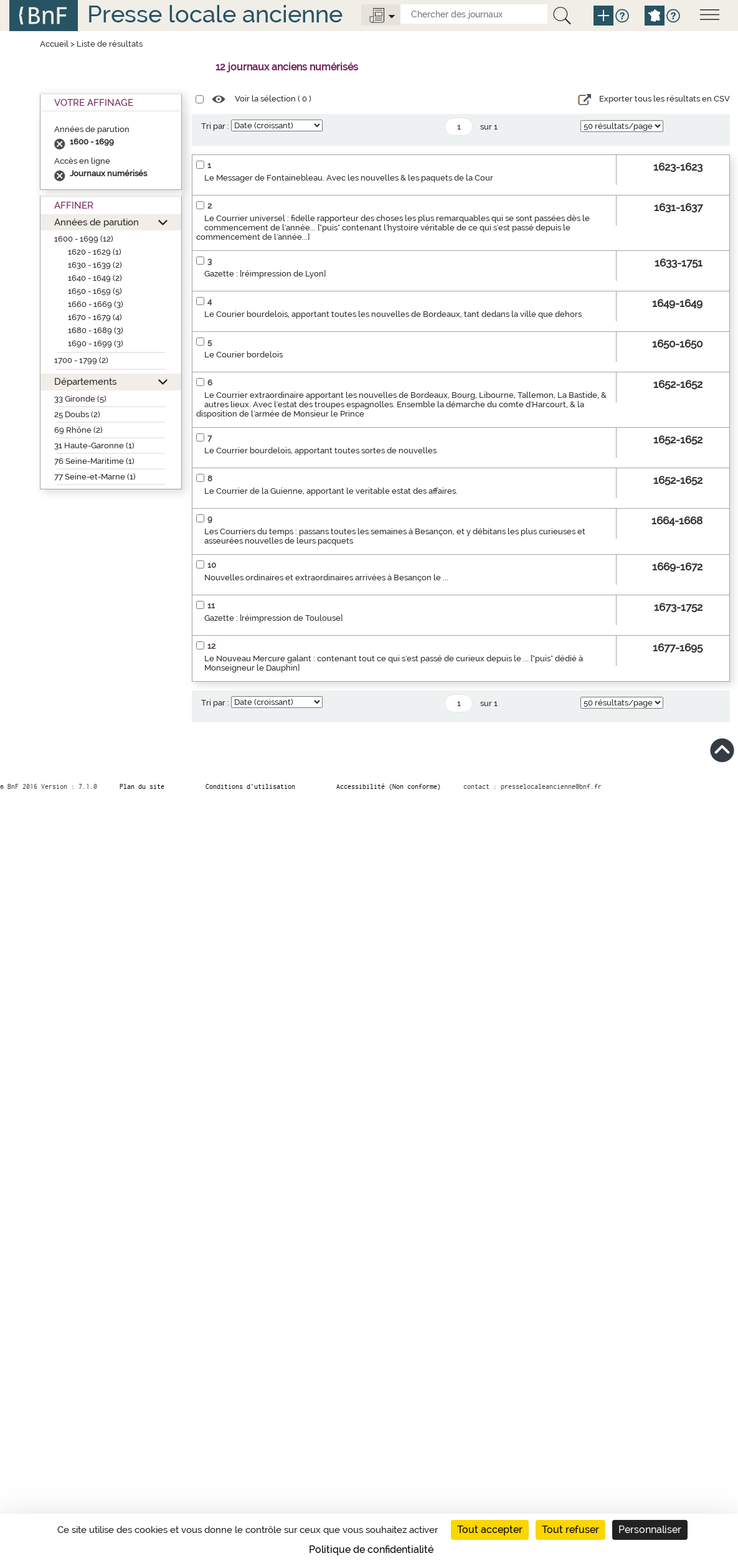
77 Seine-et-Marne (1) (95, 476)
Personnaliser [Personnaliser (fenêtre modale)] (649, 1529)
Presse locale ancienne (215, 14)
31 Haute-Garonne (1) (94, 445)
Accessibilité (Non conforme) (388, 786)
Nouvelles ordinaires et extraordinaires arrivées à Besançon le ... (326, 577)
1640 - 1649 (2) (95, 278)
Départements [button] (85, 381)
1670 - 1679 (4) (95, 317)
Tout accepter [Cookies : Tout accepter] (490, 1529)
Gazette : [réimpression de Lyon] (265, 273)
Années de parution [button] (96, 222)
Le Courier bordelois (243, 354)
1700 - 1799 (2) (81, 360)
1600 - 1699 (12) (83, 238)
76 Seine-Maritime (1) (94, 461)
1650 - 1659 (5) (95, 291)
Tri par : (215, 126)
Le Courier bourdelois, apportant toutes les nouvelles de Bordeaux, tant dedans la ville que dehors (393, 314)
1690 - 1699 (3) (95, 343)
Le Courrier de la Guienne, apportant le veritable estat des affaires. (331, 491)
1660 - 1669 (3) (95, 304)
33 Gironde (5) (80, 398)
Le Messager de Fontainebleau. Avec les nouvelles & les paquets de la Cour (348, 177)
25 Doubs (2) (77, 414)
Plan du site (142, 786)
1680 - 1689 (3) (95, 330)
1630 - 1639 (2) (95, 265)
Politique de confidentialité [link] (371, 1549)
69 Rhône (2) (78, 430)
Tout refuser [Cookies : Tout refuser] (570, 1529)
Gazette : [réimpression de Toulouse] (273, 618)
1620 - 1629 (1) (94, 252)
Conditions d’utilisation (250, 786)
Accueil (54, 44)
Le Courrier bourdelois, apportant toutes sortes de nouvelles (320, 450)
